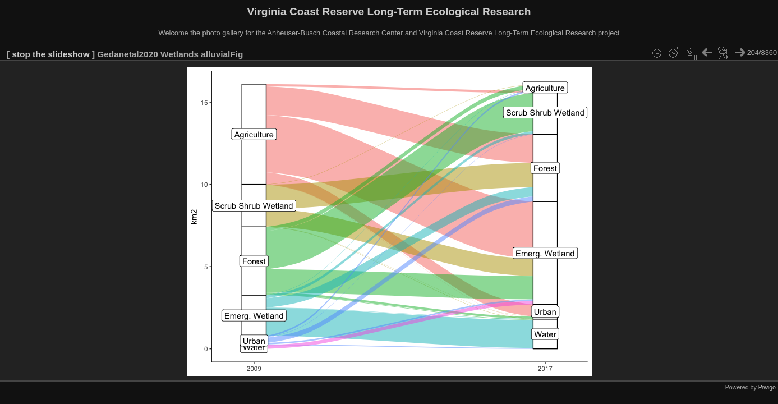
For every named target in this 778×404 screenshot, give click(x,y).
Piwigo (767, 387)
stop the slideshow (50, 54)
